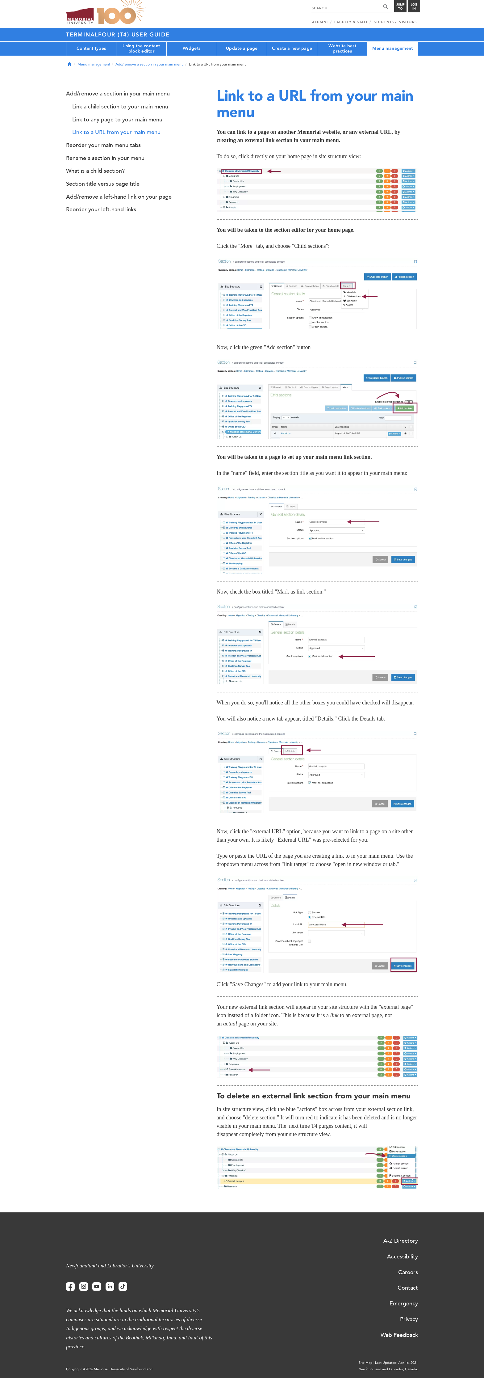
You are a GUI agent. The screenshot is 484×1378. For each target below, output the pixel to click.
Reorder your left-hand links (101, 209)
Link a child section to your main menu (120, 106)
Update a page (242, 48)
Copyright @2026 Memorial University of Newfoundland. (109, 1369)
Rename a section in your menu (105, 158)
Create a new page (292, 48)
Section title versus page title (103, 183)
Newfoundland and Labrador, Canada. (388, 1369)
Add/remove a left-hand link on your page (119, 196)
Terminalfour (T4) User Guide (118, 34)
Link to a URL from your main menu (116, 132)
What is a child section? (95, 170)
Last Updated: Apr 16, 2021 (396, 1363)
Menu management (392, 48)
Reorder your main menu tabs (103, 145)
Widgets (191, 48)
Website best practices (342, 48)
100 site (121, 12)
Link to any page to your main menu (117, 119)
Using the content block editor (141, 48)
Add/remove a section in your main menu (149, 64)
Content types (91, 48)
